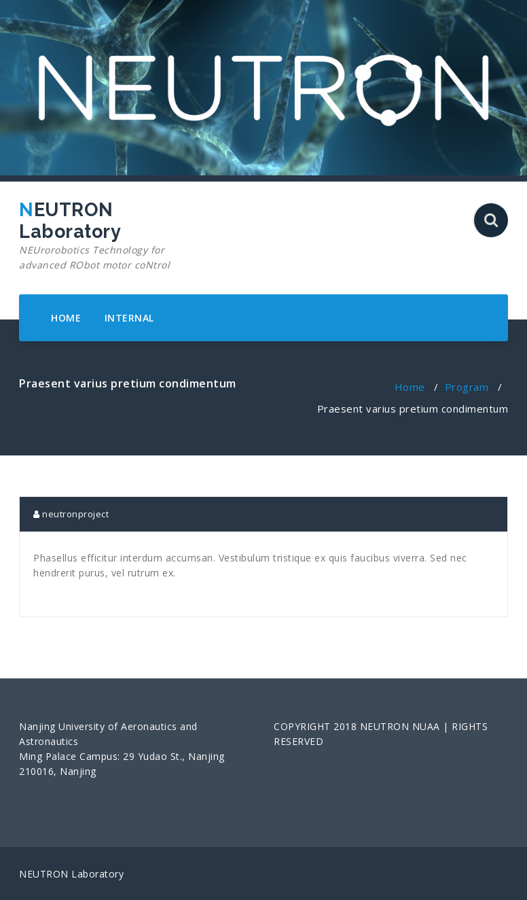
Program (467, 387)
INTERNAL (129, 317)
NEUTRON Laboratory (95, 236)
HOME (66, 317)
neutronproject (71, 514)
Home (410, 387)
